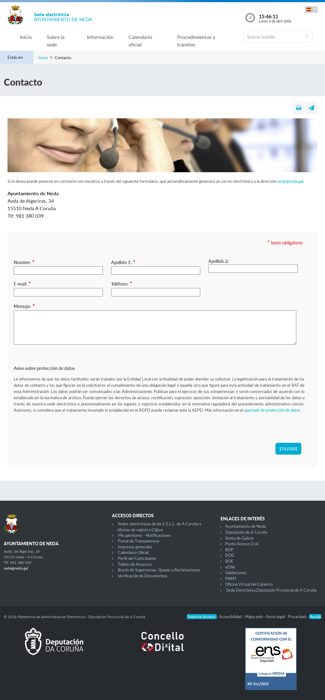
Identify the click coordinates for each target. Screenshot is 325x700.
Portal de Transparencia (138, 540)
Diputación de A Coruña (246, 532)
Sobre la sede (56, 40)
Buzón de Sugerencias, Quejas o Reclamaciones (159, 569)
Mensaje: (24, 305)
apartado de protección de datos (272, 410)
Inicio (26, 37)
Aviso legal (276, 616)
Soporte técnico (201, 616)
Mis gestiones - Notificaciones (144, 535)
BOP (229, 549)
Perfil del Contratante (137, 558)
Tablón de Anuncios (135, 564)
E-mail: (22, 283)
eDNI (230, 567)
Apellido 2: (218, 261)
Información (100, 37)
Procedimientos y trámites (196, 40)
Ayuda (315, 616)
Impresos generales (135, 546)
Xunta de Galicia (239, 538)
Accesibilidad (231, 616)
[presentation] (61, 431)
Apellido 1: (123, 261)
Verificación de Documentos (142, 575)
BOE (229, 561)
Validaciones (236, 572)
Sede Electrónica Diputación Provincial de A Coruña (271, 590)
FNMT (231, 578)
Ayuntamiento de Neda (245, 526)
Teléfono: (121, 283)
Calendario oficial (140, 40)
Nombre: (24, 261)
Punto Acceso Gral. (242, 543)
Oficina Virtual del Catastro (249, 584)
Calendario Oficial (133, 552)
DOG (230, 555)
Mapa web (254, 616)
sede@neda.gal (290, 181)
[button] (311, 9)
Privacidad (297, 616)
